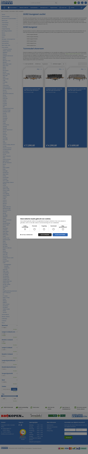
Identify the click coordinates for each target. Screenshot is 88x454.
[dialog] (44, 227)
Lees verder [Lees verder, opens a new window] (62, 222)
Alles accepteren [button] (60, 234)
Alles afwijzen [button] (45, 234)
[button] (26, 234)
